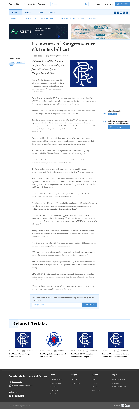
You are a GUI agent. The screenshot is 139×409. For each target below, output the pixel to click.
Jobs (41, 12)
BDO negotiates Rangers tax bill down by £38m (53, 355)
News (14, 12)
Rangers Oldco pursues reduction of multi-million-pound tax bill (115, 355)
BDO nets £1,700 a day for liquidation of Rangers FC (82, 355)
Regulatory (78, 18)
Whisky (92, 18)
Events (52, 12)
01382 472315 (17, 382)
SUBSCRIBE (122, 4)
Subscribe (89, 305)
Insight (28, 12)
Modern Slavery (119, 387)
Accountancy (48, 18)
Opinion (74, 380)
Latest (14, 18)
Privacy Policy (118, 380)
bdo (11, 66)
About (99, 4)
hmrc (12, 62)
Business (64, 18)
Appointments (29, 18)
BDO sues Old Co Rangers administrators (20, 355)
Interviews (75, 383)
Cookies (115, 383)
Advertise (109, 4)
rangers (20, 62)
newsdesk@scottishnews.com (22, 385)
